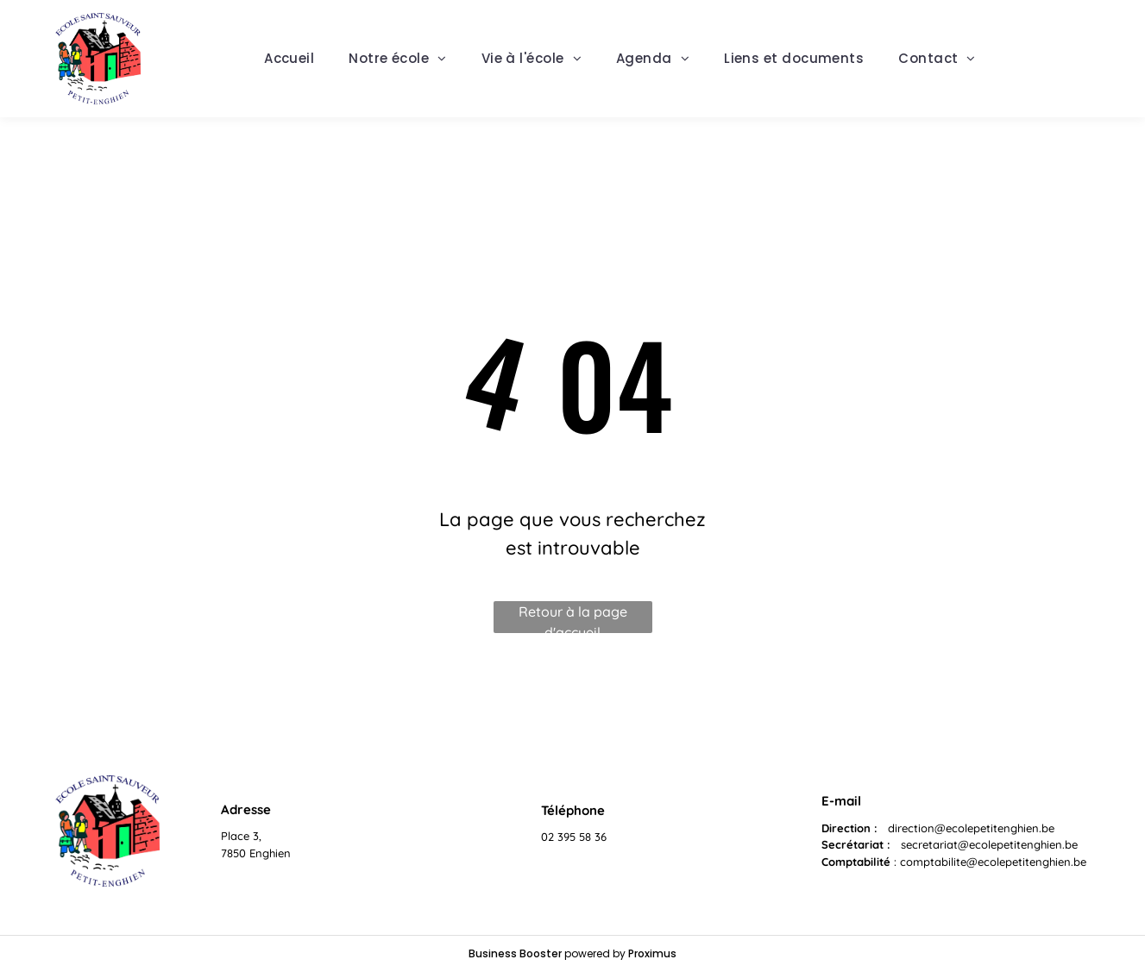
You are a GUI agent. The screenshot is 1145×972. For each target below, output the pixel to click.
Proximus (652, 953)
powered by (595, 953)
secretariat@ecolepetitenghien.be (989, 844)
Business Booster (515, 953)
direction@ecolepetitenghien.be (971, 828)
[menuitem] (289, 59)
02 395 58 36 (574, 836)
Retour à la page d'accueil (573, 618)
